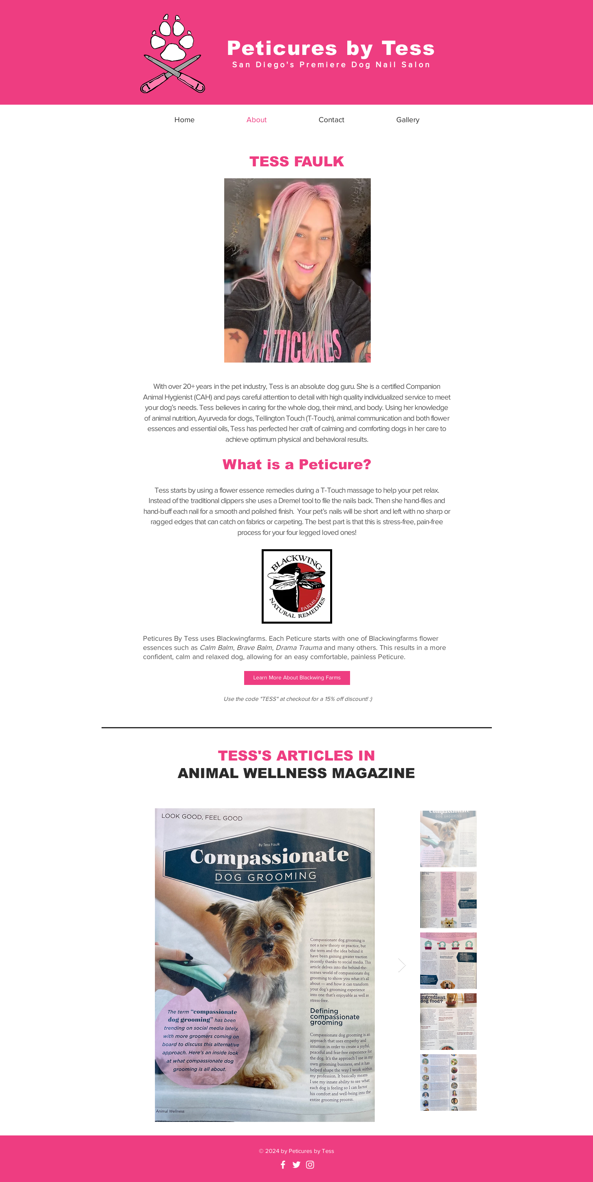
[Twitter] (296, 1164)
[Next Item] (402, 965)
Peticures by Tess (331, 48)
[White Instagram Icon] (310, 1164)
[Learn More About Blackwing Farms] (297, 678)
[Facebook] (283, 1164)
